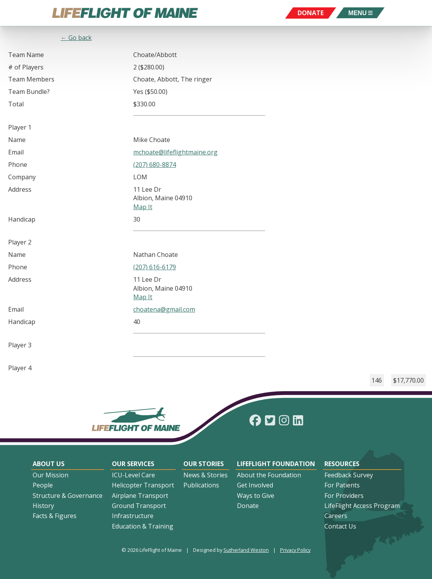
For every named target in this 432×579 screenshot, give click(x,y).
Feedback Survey (348, 475)
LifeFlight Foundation (276, 463)
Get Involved (255, 485)
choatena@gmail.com (164, 309)
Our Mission (50, 475)
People (43, 485)
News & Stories (205, 475)
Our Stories (203, 463)
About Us (48, 463)
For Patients (342, 485)
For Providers (344, 495)
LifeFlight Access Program (362, 505)
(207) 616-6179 (154, 267)
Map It (142, 207)
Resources (341, 463)
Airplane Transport (140, 495)
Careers (335, 515)
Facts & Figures (55, 515)
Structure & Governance (68, 495)
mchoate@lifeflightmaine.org (175, 152)
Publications (201, 485)
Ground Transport (139, 505)
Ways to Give (255, 495)
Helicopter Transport (143, 485)
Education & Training (142, 526)
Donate (248, 505)
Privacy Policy (295, 549)
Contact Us (340, 526)
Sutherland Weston (246, 549)
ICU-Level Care (133, 475)
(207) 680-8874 (154, 164)
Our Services (133, 463)
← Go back (76, 37)
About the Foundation (269, 475)
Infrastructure (132, 515)
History (43, 505)
